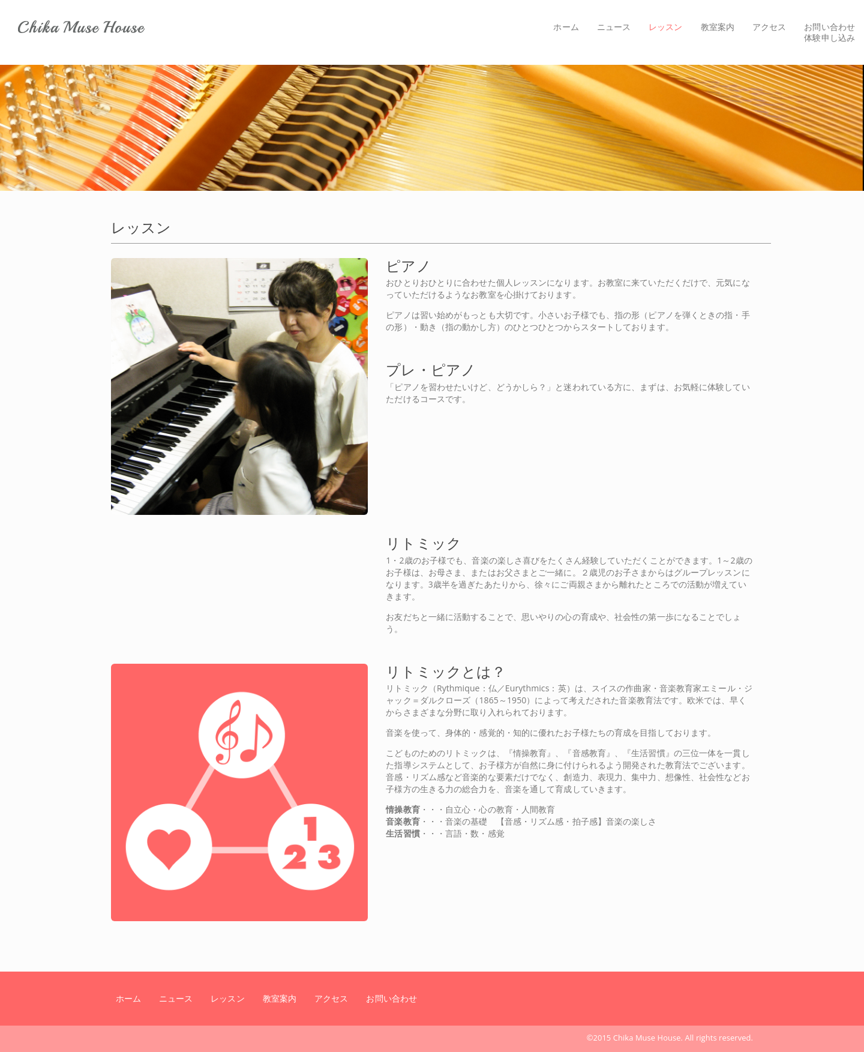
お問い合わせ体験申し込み (829, 32)
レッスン (670, 26)
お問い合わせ (391, 998)
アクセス (769, 26)
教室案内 (717, 26)
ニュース (614, 26)
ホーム (565, 26)
